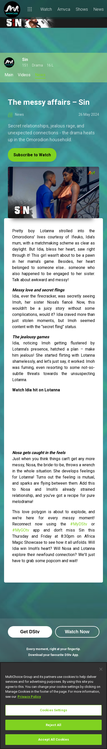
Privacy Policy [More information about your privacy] (29, 697)
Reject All (53, 725)
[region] (53, 705)
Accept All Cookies (53, 739)
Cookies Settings (53, 710)
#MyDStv (78, 524)
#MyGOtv (20, 530)
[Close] (100, 669)
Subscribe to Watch (32, 154)
